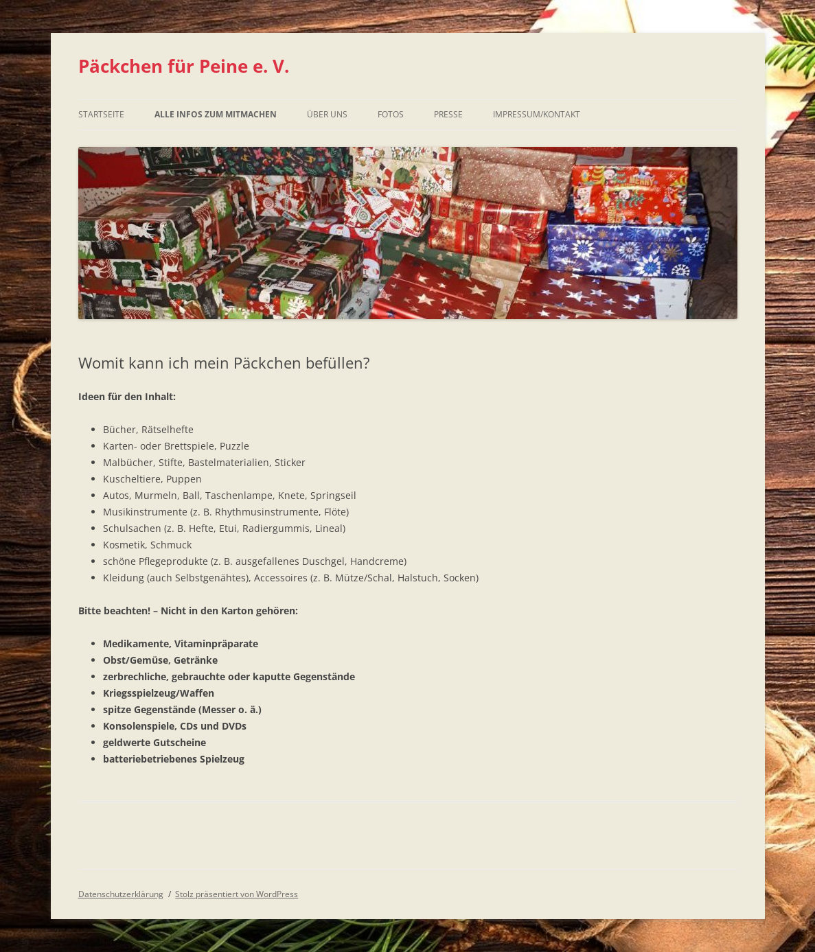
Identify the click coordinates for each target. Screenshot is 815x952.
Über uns (327, 114)
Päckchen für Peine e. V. (183, 66)
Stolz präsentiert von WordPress (236, 894)
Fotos (391, 114)
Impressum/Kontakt (536, 114)
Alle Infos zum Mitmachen (215, 114)
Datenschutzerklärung (120, 894)
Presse (448, 114)
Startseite (101, 114)
